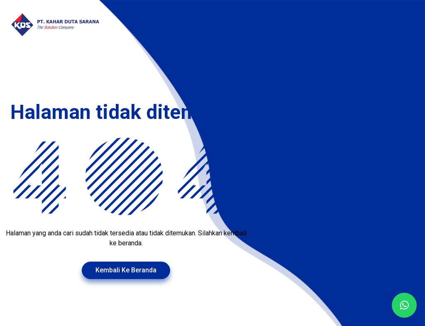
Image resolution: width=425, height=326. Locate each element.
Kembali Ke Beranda (125, 270)
